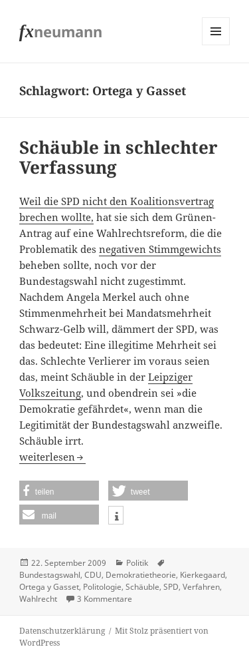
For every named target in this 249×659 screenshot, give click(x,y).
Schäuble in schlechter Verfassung (118, 157)
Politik (137, 562)
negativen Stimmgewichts (160, 249)
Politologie (102, 586)
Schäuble (142, 586)
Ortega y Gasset (49, 586)
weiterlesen (52, 456)
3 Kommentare (104, 598)
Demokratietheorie (141, 574)
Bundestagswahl (49, 574)
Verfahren (201, 586)
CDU (93, 574)
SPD (171, 586)
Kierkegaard (202, 574)
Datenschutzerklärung (62, 630)
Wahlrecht (38, 598)
